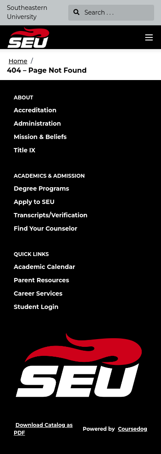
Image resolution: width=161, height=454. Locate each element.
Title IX (24, 150)
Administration (37, 123)
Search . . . (93, 12)
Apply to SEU (34, 202)
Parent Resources (41, 280)
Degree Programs (41, 188)
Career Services (38, 293)
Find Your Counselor (45, 228)
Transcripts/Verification (51, 215)
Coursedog (132, 429)
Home (18, 61)
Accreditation (35, 110)
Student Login (36, 307)
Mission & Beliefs (40, 137)
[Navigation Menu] (149, 37)
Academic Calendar (44, 267)
